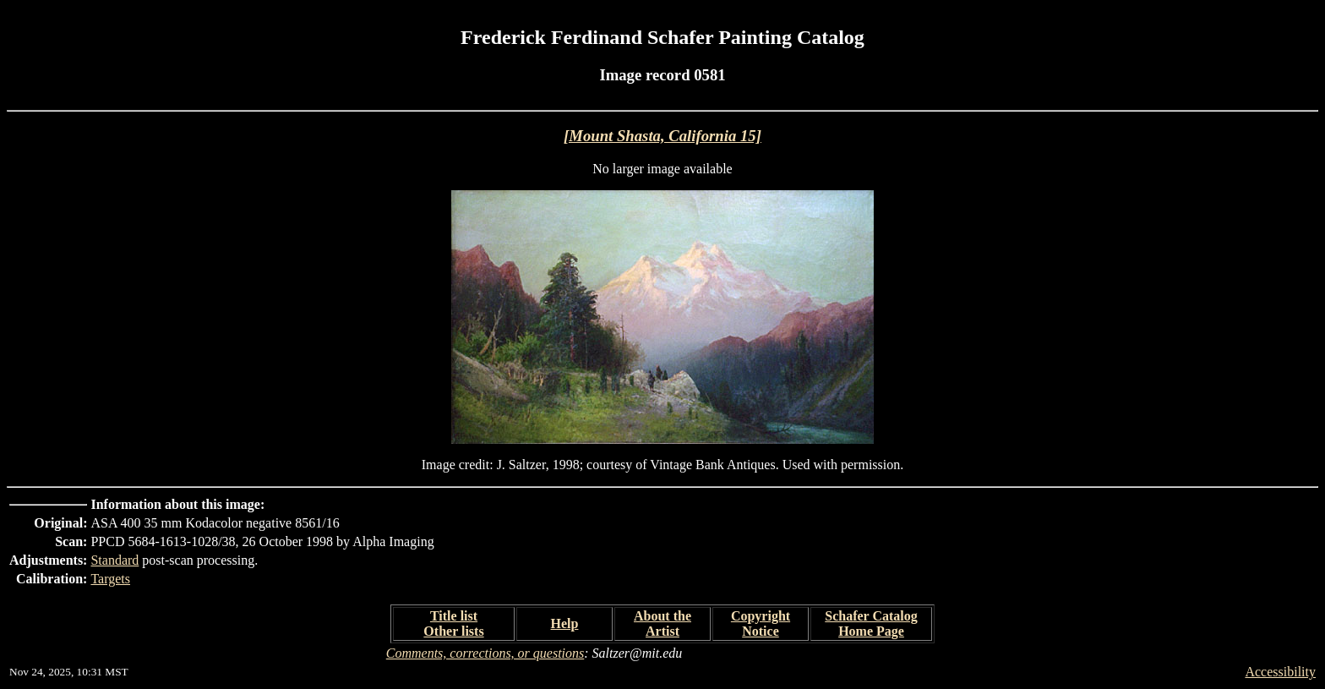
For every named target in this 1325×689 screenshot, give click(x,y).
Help (565, 623)
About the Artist (662, 623)
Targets (110, 578)
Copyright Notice (760, 623)
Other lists (453, 631)
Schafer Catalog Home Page (871, 623)
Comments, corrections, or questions (485, 653)
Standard (114, 560)
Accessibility (1280, 671)
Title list (453, 616)
